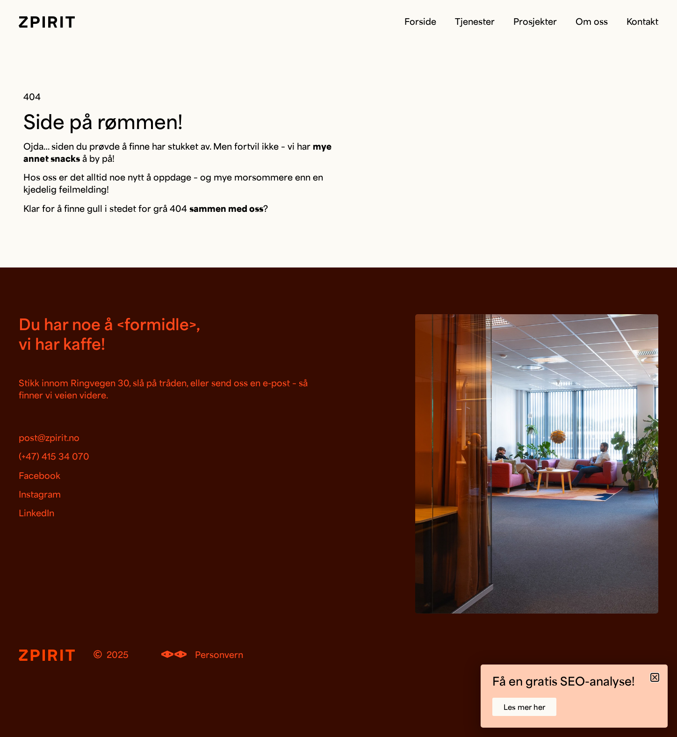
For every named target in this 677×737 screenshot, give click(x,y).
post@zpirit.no (49, 437)
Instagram (40, 493)
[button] (654, 677)
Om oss (592, 21)
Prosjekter (535, 21)
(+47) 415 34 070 (54, 456)
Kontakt (642, 21)
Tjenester (475, 21)
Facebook (39, 475)
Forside (420, 21)
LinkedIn (36, 512)
